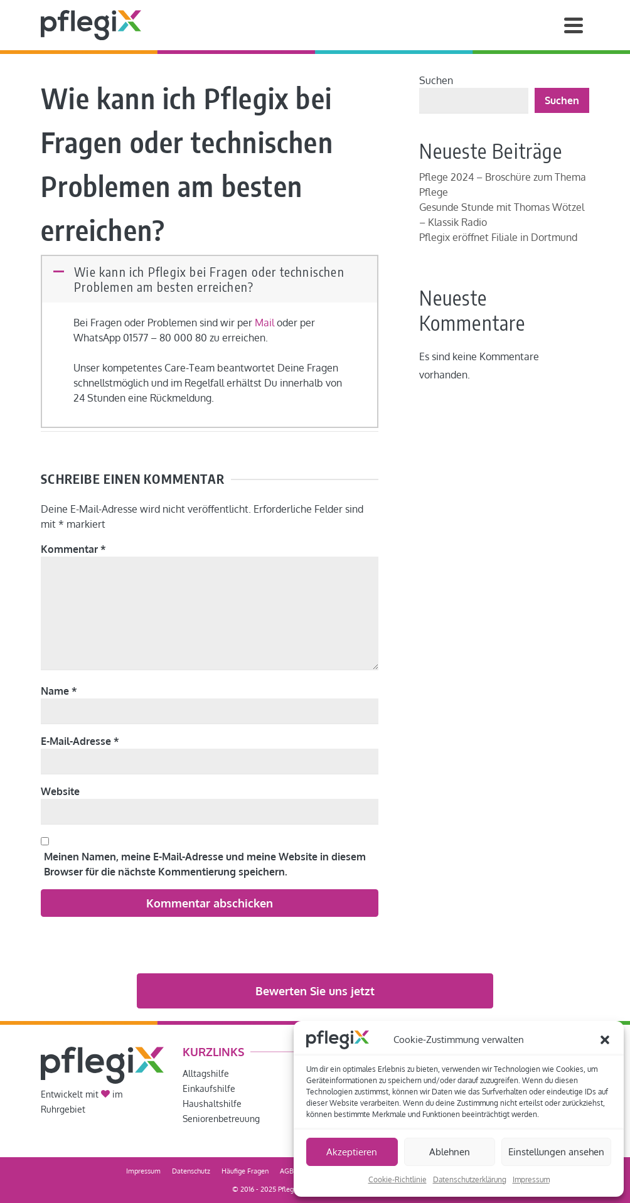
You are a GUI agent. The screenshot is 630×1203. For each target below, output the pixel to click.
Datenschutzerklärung (469, 1179)
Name (59, 691)
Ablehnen (449, 1152)
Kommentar (73, 549)
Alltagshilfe (206, 1073)
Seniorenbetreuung (221, 1118)
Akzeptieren (351, 1152)
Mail (264, 322)
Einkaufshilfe (209, 1088)
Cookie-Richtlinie (397, 1179)
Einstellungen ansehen (556, 1152)
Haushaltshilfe (212, 1103)
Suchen (436, 80)
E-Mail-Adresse (80, 741)
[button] (605, 1040)
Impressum (531, 1179)
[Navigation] (573, 25)
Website (60, 791)
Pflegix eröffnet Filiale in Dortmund (498, 237)
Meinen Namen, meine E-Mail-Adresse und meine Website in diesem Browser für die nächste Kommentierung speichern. (205, 864)
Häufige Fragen (245, 1171)
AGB (287, 1171)
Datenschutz (191, 1171)
